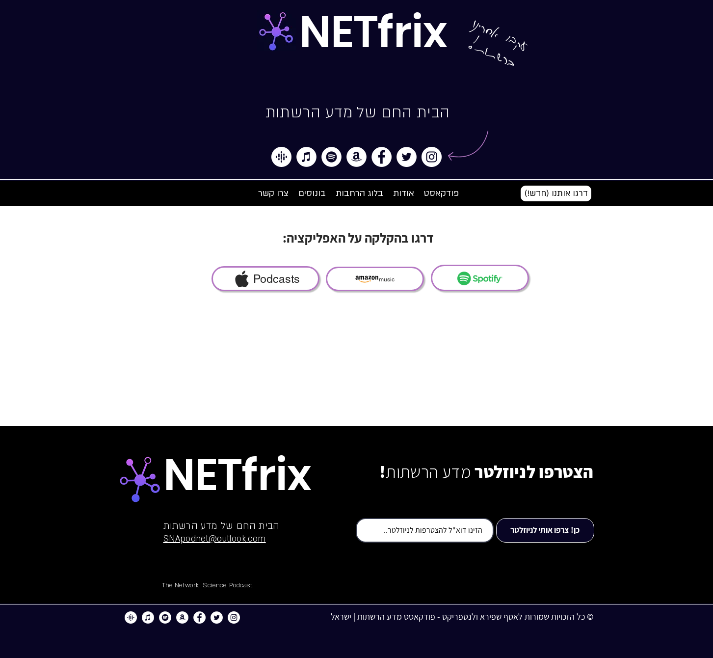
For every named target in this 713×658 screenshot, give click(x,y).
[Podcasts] (265, 278)
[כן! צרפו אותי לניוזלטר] (545, 530)
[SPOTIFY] (480, 278)
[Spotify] (331, 157)
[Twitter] (406, 157)
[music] (375, 279)
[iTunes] (306, 157)
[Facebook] (381, 157)
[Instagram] (432, 157)
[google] (281, 157)
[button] (556, 193)
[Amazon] (356, 157)
